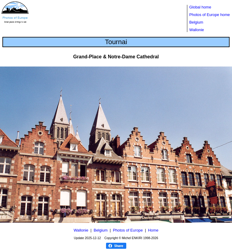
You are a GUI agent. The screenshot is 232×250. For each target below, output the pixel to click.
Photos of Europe (128, 230)
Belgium (196, 22)
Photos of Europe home (209, 14)
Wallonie (196, 30)
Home (153, 230)
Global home (200, 7)
